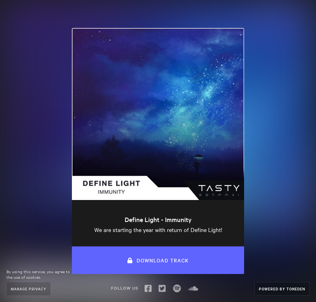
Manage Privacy (28, 289)
